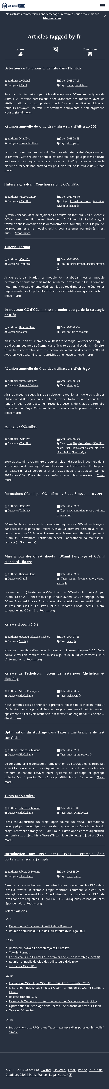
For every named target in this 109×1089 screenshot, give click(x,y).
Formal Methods (28, 143)
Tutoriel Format (17, 247)
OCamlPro (24, 138)
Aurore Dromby (27, 381)
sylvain (61, 205)
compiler (72, 443)
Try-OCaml (78, 448)
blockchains (64, 452)
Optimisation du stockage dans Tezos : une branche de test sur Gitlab (55, 1006)
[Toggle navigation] (102, 6)
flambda (79, 85)
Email (72, 1070)
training (99, 510)
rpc (75, 876)
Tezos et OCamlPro (20, 796)
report (89, 510)
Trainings (24, 263)
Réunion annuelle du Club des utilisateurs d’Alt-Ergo (47, 369)
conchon (71, 205)
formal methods (80, 201)
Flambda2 (77, 452)
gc (80, 332)
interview (98, 201)
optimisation (81, 754)
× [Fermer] (104, 16)
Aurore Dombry (28, 196)
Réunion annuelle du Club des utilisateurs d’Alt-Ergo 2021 (51, 126)
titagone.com (52, 18)
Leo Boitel (24, 80)
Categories (90, 52)
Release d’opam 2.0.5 (21, 624)
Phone (82, 1070)
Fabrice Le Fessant (29, 750)
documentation (95, 263)
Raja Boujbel (26, 636)
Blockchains (26, 695)
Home (20, 52)
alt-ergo (71, 143)
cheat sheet (84, 443)
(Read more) (23, 112)
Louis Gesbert (42, 636)
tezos (70, 754)
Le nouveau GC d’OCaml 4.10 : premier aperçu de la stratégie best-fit (54, 957)
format (81, 263)
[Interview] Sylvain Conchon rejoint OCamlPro (42, 184)
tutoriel (71, 263)
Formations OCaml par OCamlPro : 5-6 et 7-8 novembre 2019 (53, 494)
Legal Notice (57, 1075)
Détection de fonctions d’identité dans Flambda (43, 68)
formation (65, 515)
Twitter (46, 1070)
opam (60, 448)
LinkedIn (60, 1070)
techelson (72, 695)
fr (86, 85)
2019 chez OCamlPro (21, 427)
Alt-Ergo (99, 448)
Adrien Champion (29, 691)
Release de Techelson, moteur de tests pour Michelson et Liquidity (53, 1001)
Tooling (23, 641)
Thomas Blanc (27, 327)
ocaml (70, 85)
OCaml (23, 85)
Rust (67, 448)
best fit (71, 332)
